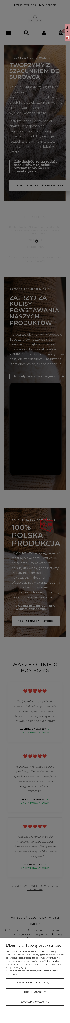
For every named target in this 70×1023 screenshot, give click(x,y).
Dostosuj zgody (35, 992)
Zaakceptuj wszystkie (35, 1001)
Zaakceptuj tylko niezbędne (35, 982)
